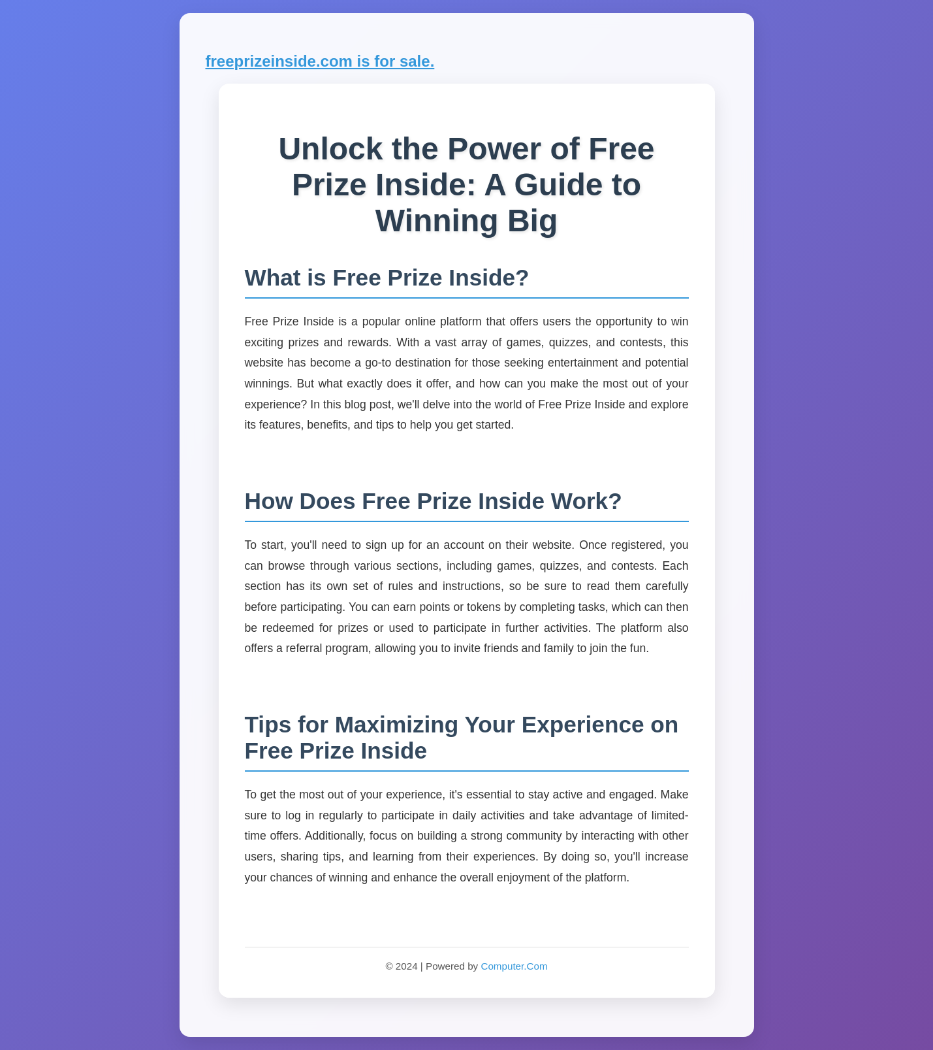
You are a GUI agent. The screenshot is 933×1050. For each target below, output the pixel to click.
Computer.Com (514, 966)
